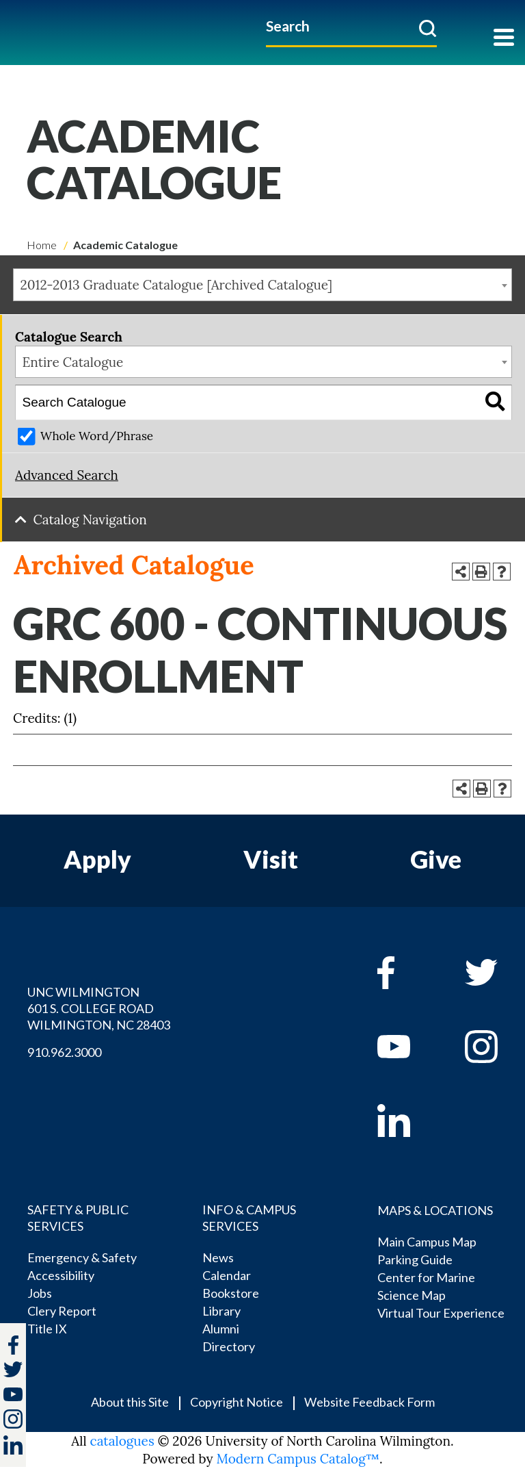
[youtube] (407, 1046)
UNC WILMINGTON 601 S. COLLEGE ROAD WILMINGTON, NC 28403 (98, 1008)
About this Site (130, 1401)
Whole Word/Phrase (96, 436)
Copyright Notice (236, 1401)
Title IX (47, 1328)
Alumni (220, 1328)
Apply (97, 859)
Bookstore (230, 1293)
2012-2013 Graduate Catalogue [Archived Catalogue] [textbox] (176, 285)
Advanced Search (66, 475)
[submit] (427, 28)
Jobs (39, 1293)
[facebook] (407, 972)
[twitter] (13, 1371)
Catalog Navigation (90, 519)
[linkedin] (407, 1120)
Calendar (226, 1275)
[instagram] (13, 1419)
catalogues (122, 1441)
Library (221, 1310)
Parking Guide (415, 1259)
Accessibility (60, 1275)
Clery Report (61, 1310)
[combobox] (262, 284)
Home (42, 244)
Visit (270, 859)
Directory (228, 1346)
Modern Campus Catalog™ (297, 1458)
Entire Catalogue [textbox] (73, 362)
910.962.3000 (64, 1052)
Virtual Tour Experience (440, 1312)
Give (435, 859)
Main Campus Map (426, 1241)
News (218, 1257)
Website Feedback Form (369, 1401)
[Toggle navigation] (504, 39)
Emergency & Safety (82, 1257)
